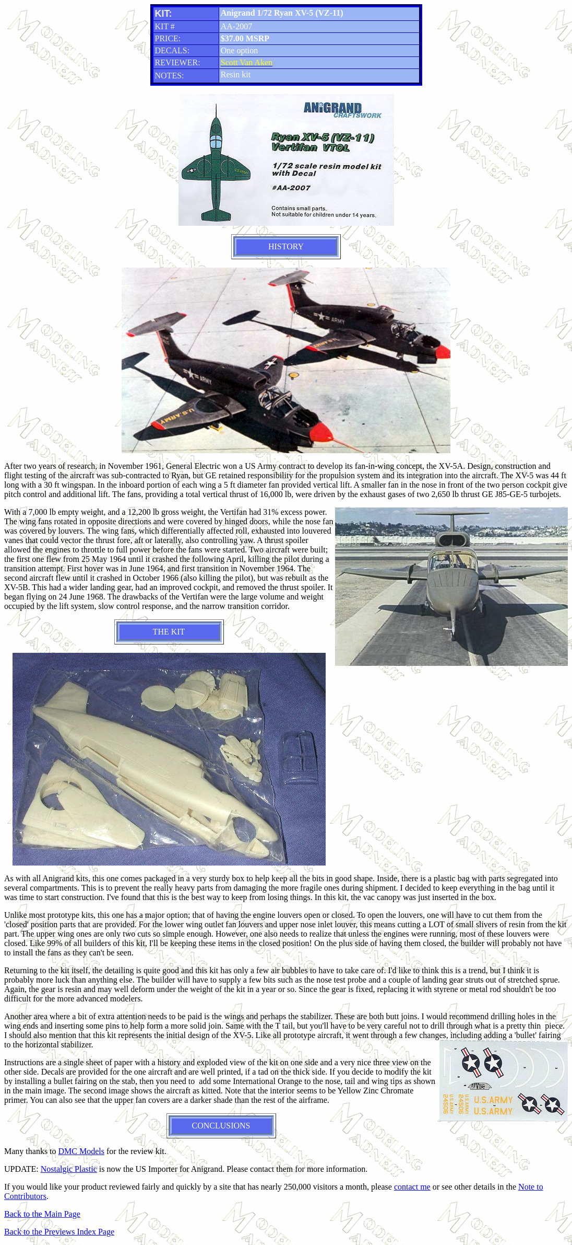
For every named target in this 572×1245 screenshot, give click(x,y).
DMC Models (81, 1151)
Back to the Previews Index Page (59, 1231)
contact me (412, 1186)
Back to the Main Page (42, 1213)
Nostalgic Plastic (69, 1169)
